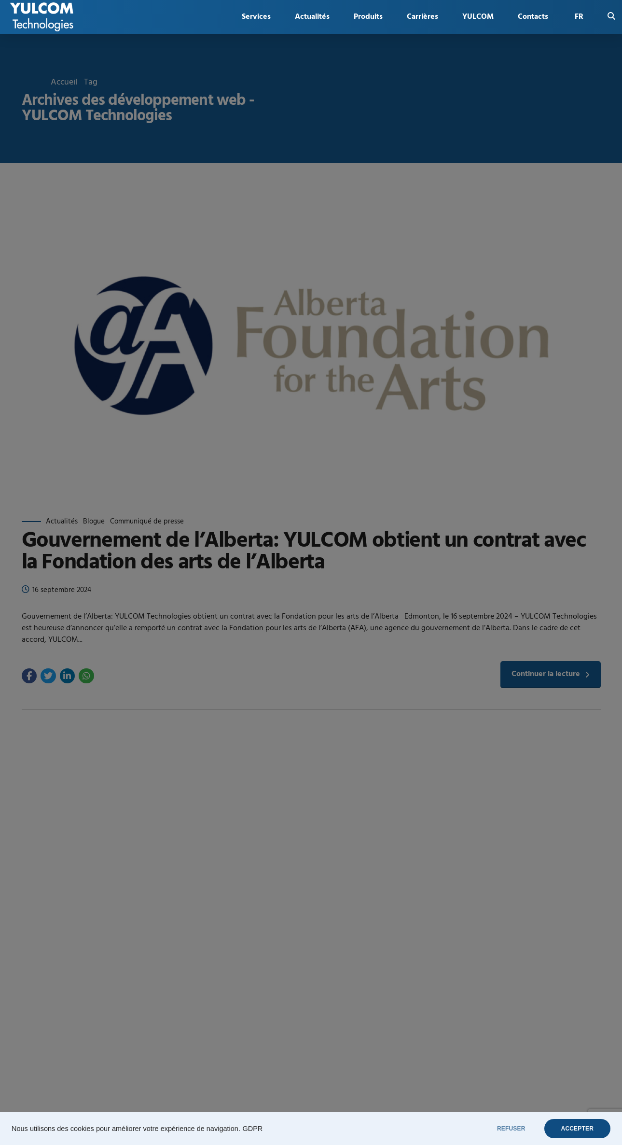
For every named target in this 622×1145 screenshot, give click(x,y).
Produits (368, 17)
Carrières (422, 17)
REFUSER (511, 1128)
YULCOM (478, 17)
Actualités (312, 17)
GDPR (252, 1128)
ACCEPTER (577, 1128)
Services (256, 17)
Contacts (533, 17)
